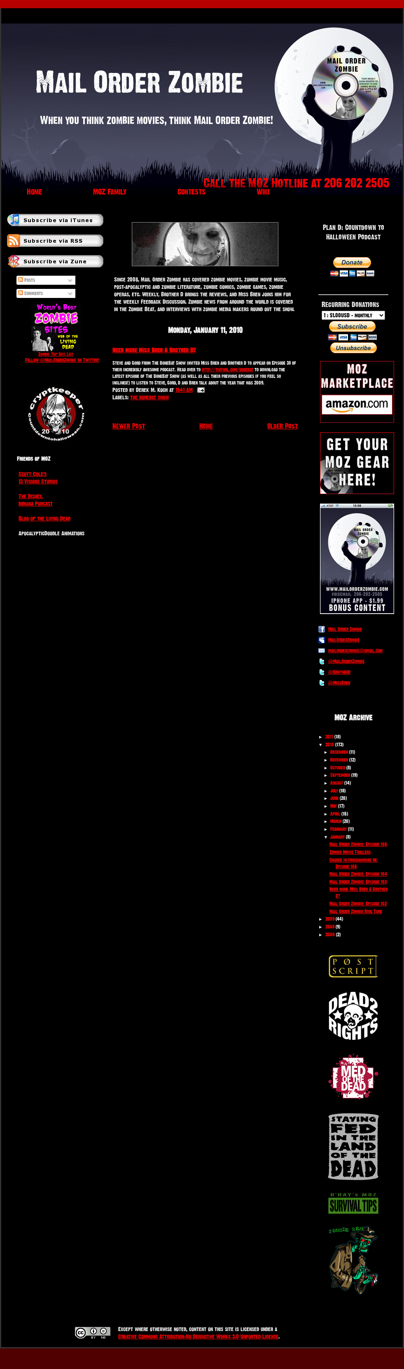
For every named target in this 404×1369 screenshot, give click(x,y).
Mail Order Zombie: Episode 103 (358, 882)
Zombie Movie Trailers (350, 852)
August (336, 783)
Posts (26, 280)
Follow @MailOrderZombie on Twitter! (62, 360)
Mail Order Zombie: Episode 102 (358, 903)
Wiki (263, 191)
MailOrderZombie (344, 640)
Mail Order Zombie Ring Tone (355, 911)
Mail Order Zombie (345, 629)
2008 (329, 927)
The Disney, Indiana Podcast (36, 499)
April (335, 814)
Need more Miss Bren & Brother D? (154, 350)
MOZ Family (109, 191)
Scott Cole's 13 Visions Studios (38, 477)
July (334, 791)
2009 (329, 919)
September (340, 775)
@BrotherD (339, 672)
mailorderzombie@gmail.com (355, 650)
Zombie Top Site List (56, 354)
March (335, 821)
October (337, 767)
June (334, 798)
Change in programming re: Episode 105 (353, 863)
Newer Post (128, 426)
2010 (329, 744)
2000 (330, 934)
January (337, 837)
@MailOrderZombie (346, 661)
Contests (191, 191)
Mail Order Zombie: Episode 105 (358, 844)
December (339, 752)
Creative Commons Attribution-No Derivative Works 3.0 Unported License (198, 1336)
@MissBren (339, 683)
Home (34, 191)
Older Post (282, 426)
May (333, 806)
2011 (329, 737)
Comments (30, 293)
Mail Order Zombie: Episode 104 (358, 874)
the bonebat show (149, 397)
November (339, 760)
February (338, 829)
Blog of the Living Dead (44, 518)
